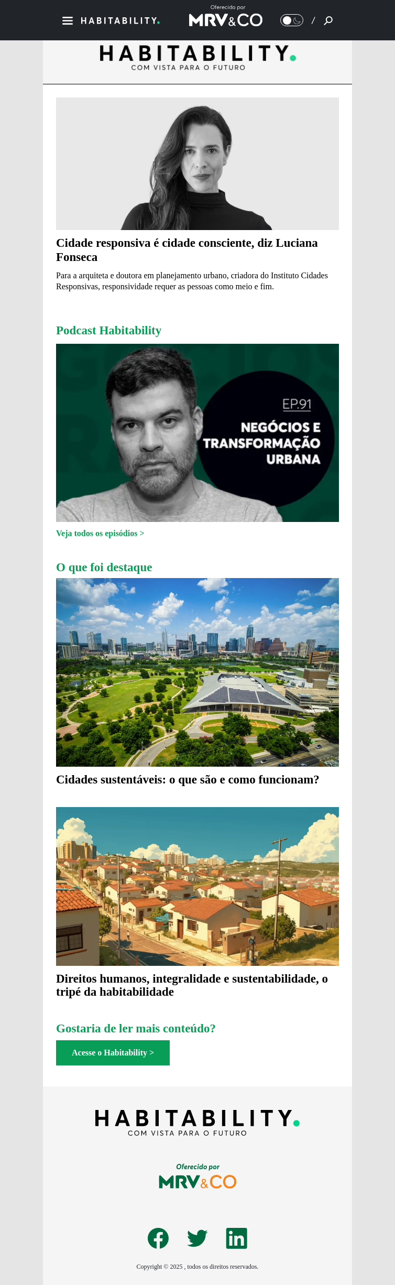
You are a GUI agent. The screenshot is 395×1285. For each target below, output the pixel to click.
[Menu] (67, 20)
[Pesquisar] (328, 20)
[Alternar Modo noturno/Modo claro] (291, 20)
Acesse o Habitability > (113, 1052)
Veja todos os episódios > (100, 533)
